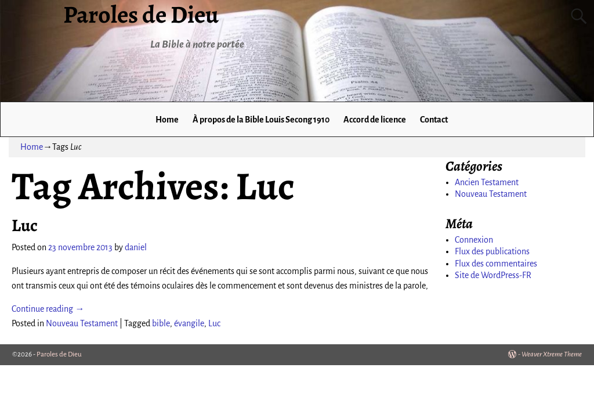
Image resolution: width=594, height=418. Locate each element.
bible (161, 323)
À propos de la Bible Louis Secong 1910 (261, 119)
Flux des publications (492, 251)
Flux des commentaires (496, 263)
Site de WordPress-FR (493, 275)
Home (167, 119)
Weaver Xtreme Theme (551, 354)
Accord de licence (374, 119)
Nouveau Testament (82, 323)
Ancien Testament (487, 182)
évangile (189, 323)
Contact (434, 119)
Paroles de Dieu (59, 354)
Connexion (474, 239)
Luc (25, 225)
